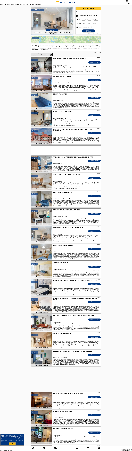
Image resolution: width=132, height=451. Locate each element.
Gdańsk (33, 60)
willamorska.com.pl (66, 2)
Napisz (130, 450)
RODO (2, 441)
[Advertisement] (66, 379)
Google (2, 436)
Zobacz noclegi (94, 62)
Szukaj (88, 31)
